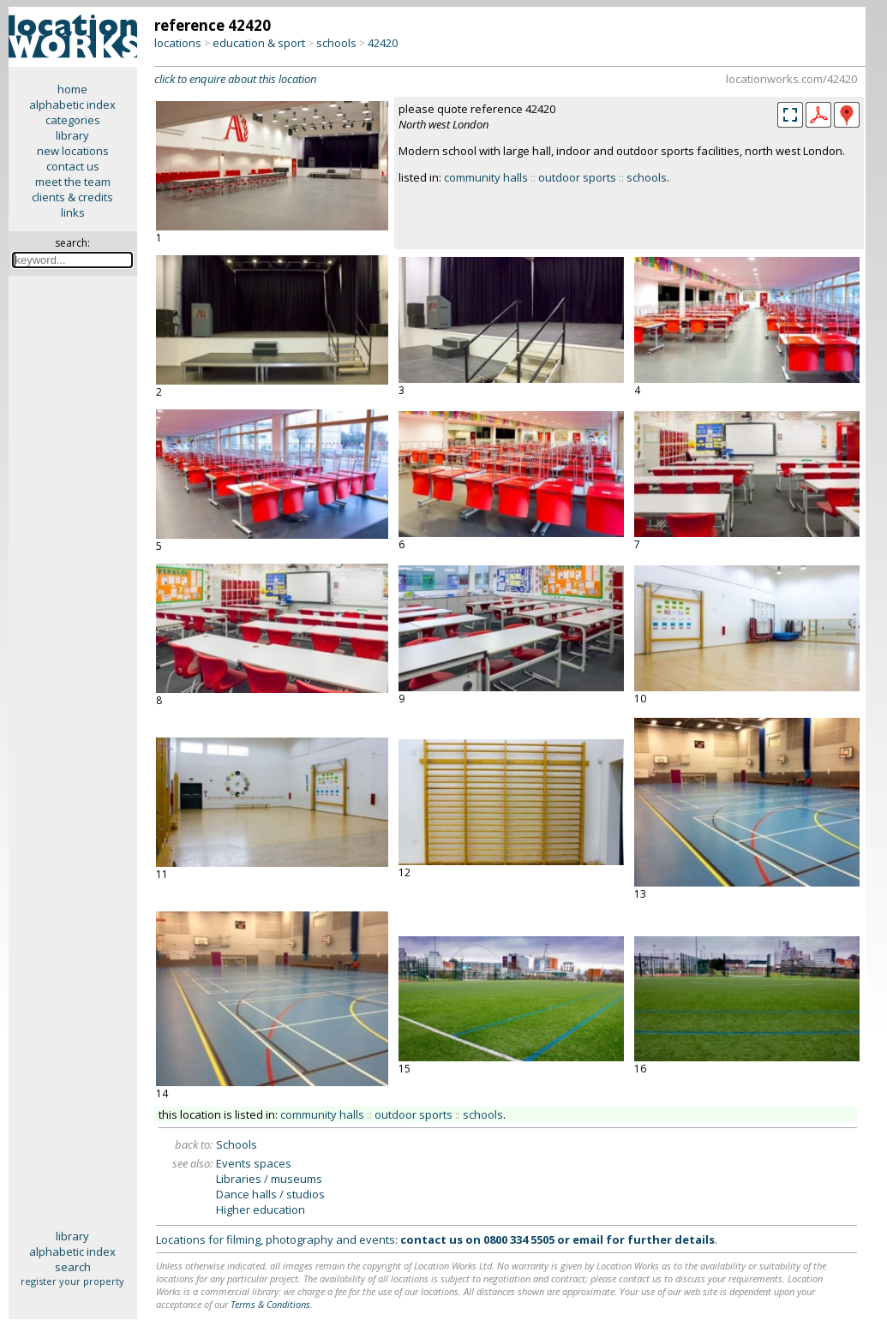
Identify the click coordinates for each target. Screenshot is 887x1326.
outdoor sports (577, 177)
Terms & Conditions (270, 1304)
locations (177, 43)
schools (336, 43)
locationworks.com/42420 (791, 79)
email (587, 1239)
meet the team (73, 181)
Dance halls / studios (270, 1194)
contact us (72, 166)
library (72, 135)
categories (72, 120)
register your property (72, 1281)
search (73, 1267)
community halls (486, 177)
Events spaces (253, 1163)
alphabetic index (72, 104)
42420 (383, 43)
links (73, 212)
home (72, 89)
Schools (236, 1144)
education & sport (259, 43)
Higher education (260, 1209)
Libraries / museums (269, 1178)
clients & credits (72, 197)
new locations (73, 150)
